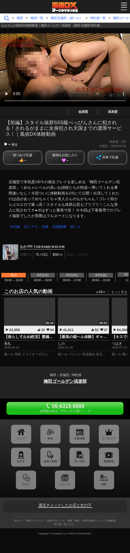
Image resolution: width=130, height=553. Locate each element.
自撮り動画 (50, 461)
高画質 (113, 112)
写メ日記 (79, 461)
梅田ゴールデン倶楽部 (65, 381)
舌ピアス (31, 227)
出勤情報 (79, 438)
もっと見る (119, 292)
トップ (21, 438)
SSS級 (15, 227)
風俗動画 (108, 461)
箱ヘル (75, 227)
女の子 (21, 461)
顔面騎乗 (59, 227)
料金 (50, 438)
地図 (104, 484)
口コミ (26, 484)
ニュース (64, 484)
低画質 (83, 112)
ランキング (108, 438)
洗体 (45, 227)
